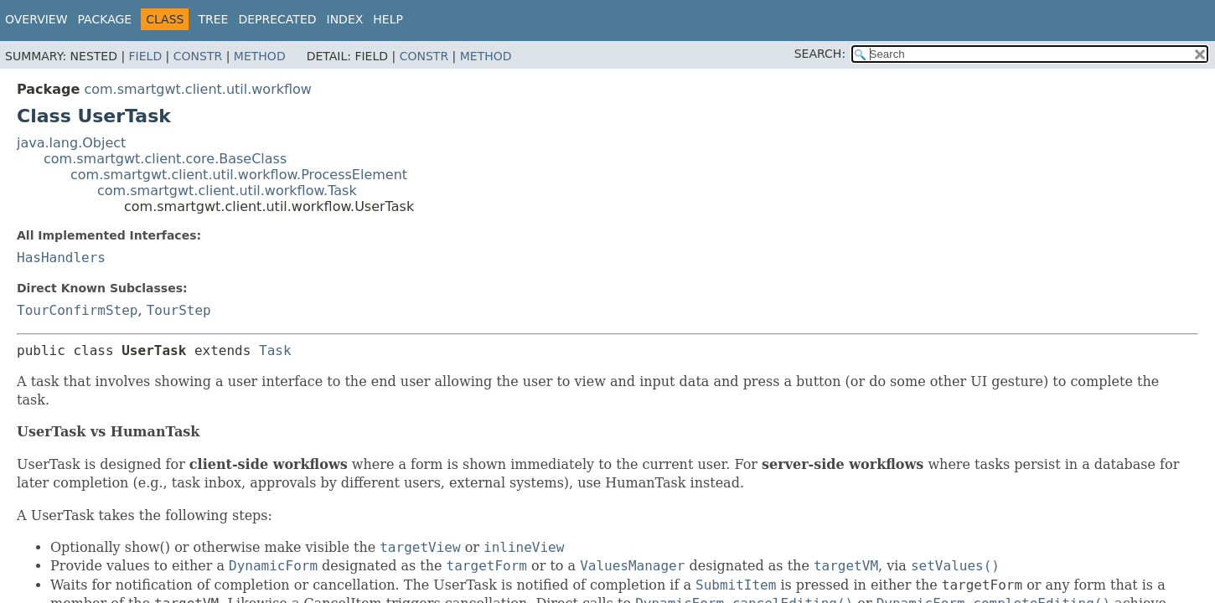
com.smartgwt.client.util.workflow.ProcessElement (238, 175)
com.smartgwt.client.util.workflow (198, 89)
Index (345, 19)
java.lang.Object (71, 143)
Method (260, 56)
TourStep (179, 310)
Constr (197, 56)
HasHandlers (61, 257)
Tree (213, 19)
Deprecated (277, 19)
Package (105, 19)
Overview (36, 19)
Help (388, 19)
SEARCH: (819, 53)
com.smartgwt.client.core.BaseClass (165, 159)
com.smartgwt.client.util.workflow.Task (227, 190)
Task (275, 350)
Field (146, 56)
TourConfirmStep (77, 310)
